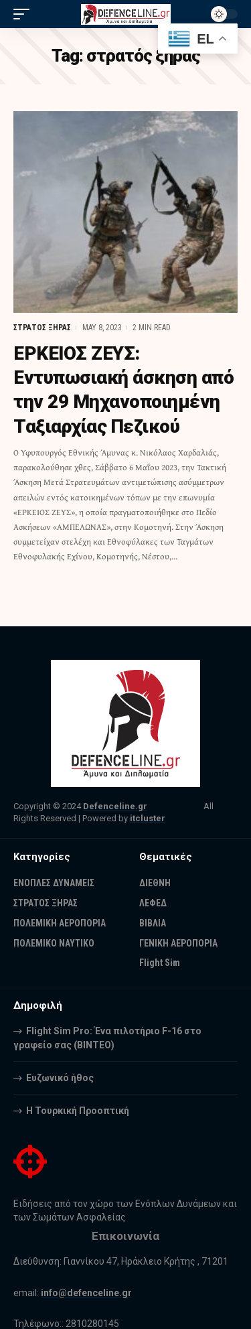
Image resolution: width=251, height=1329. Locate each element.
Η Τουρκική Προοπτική (77, 1110)
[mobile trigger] (24, 14)
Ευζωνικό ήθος (60, 1077)
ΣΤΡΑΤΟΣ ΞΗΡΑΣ (42, 327)
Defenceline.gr (115, 806)
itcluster (147, 818)
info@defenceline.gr (86, 1292)
